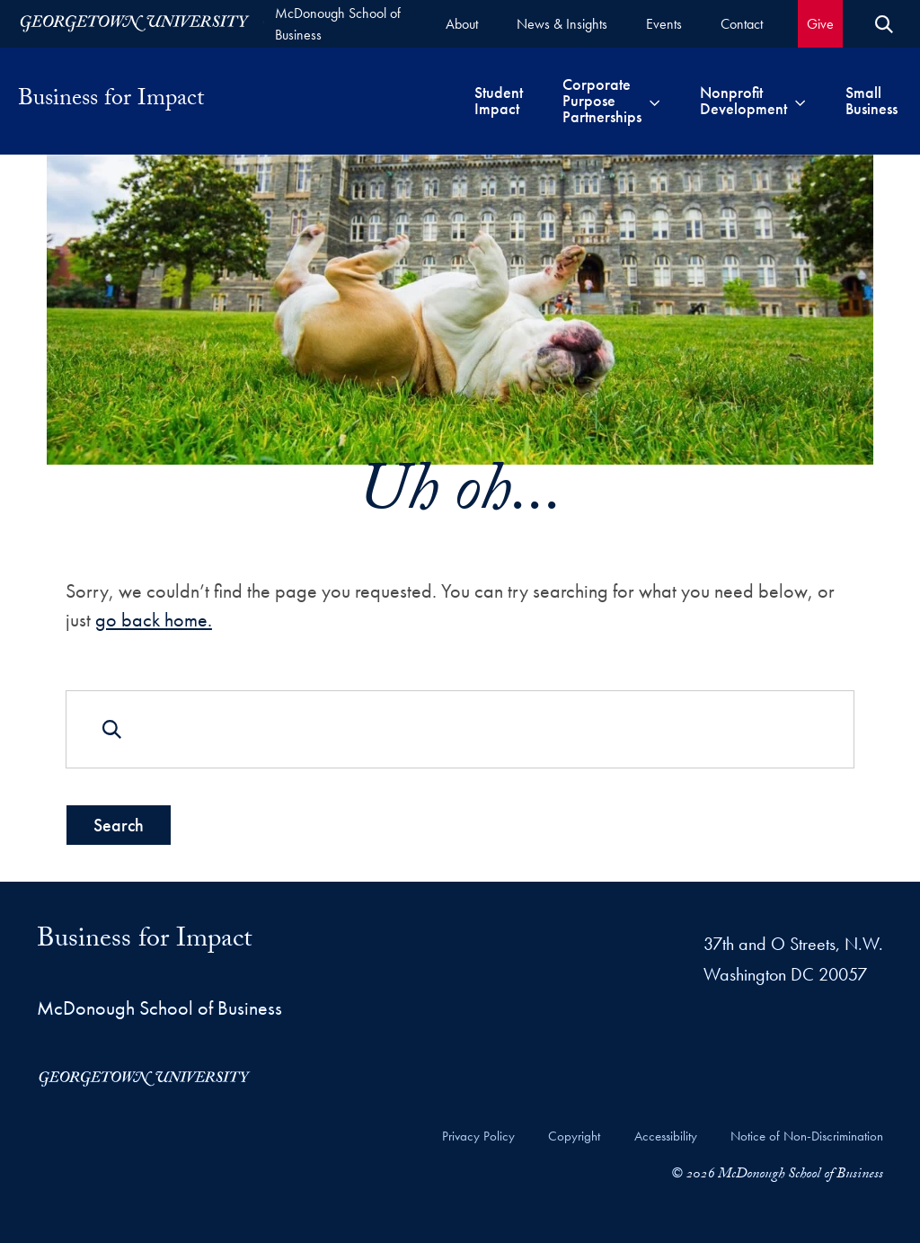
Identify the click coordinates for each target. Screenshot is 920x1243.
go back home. (153, 619)
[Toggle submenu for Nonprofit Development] (800, 101)
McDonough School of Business (338, 24)
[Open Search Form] (884, 24)
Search (118, 825)
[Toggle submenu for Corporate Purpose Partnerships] (654, 101)
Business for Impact (111, 100)
